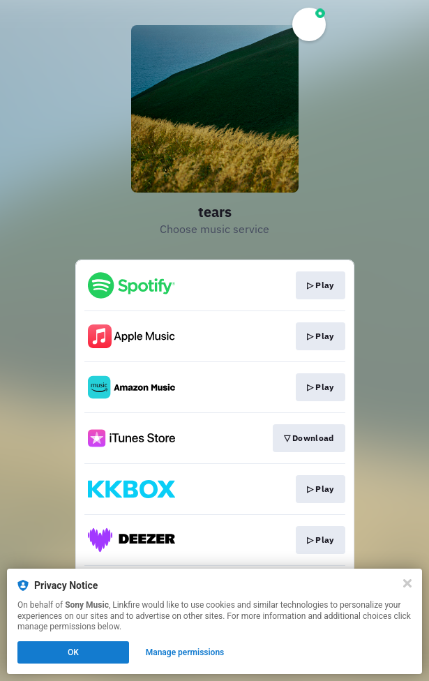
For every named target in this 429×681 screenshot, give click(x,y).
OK (73, 652)
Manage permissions (185, 652)
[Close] (407, 583)
